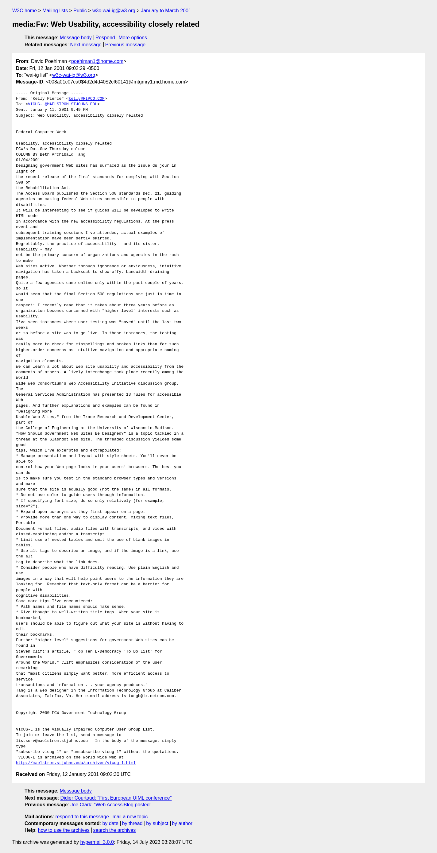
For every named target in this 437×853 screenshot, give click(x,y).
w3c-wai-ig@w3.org (113, 10)
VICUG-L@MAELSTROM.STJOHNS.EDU (62, 104)
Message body (76, 37)
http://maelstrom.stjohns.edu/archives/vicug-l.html (76, 763)
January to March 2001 (166, 10)
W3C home (24, 10)
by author (182, 823)
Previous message (125, 44)
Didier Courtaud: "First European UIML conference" (116, 798)
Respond (105, 37)
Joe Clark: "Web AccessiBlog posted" (110, 804)
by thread (132, 823)
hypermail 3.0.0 (97, 842)
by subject (157, 823)
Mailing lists (55, 10)
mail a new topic (130, 816)
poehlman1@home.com (97, 61)
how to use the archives (64, 830)
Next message (86, 44)
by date (110, 823)
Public (80, 10)
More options (133, 37)
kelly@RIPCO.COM (87, 99)
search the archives (114, 830)
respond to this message (82, 816)
